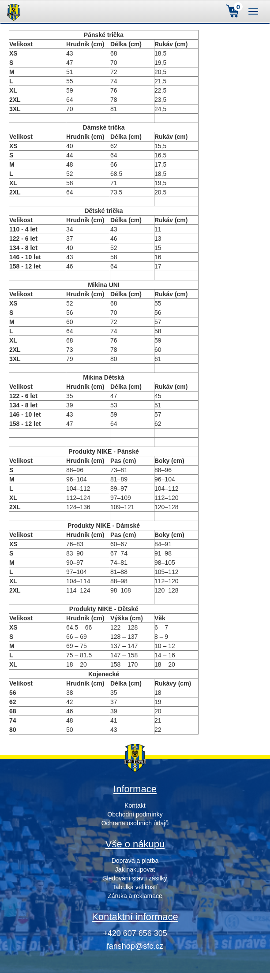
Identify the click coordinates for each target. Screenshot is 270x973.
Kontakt (134, 805)
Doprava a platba (135, 860)
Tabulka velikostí (135, 887)
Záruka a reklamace (135, 895)
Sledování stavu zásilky (135, 878)
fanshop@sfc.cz (135, 946)
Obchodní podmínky (134, 814)
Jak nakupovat (135, 869)
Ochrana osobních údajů (135, 823)
